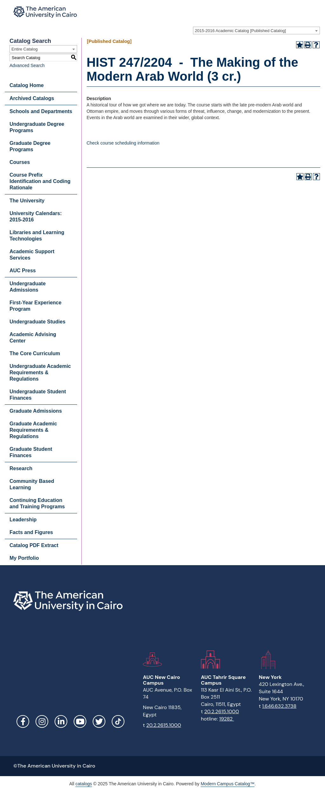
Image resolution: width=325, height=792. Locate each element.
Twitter (99, 721)
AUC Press (23, 270)
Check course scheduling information (123, 143)
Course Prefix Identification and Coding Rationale (40, 181)
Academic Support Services (32, 255)
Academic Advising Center (33, 337)
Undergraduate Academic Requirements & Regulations (40, 372)
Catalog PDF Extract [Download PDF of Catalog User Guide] (34, 545)
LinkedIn (61, 721)
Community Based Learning (32, 484)
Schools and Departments (41, 111)
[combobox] (256, 30)
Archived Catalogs (32, 98)
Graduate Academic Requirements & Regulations (33, 430)
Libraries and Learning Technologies (37, 235)
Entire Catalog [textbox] (24, 49)
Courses (20, 162)
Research (21, 468)
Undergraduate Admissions (28, 287)
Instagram (42, 721)
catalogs (84, 783)
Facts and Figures (31, 532)
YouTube (80, 721)
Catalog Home (27, 85)
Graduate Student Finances (31, 452)
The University (27, 200)
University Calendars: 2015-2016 (36, 216)
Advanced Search (27, 65)
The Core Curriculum (35, 353)
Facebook (23, 721)
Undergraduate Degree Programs (37, 127)
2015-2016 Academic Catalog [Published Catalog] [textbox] (240, 30)
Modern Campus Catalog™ (228, 783)
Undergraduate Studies (37, 321)
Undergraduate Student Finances (38, 395)
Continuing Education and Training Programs (37, 503)
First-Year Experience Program (36, 306)
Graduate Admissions (36, 411)
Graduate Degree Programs (30, 146)
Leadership (23, 519)
